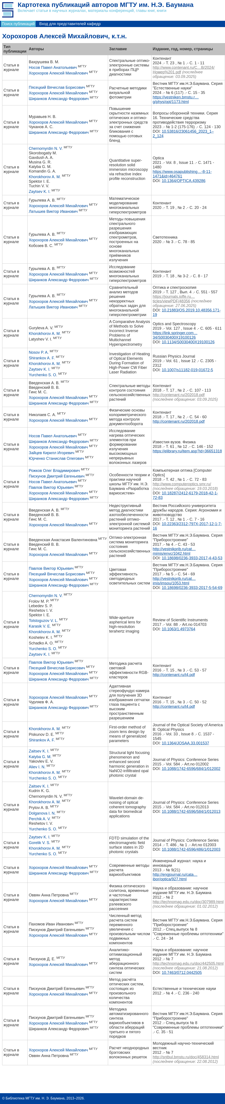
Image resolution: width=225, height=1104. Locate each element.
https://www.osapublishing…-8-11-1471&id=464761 (182, 173)
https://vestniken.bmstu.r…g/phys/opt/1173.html (176, 99)
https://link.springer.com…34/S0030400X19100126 (175, 335)
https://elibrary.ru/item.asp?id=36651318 (187, 451)
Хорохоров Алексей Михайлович (58, 73)
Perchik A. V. (40, 819)
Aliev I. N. (37, 767)
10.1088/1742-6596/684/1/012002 (191, 769)
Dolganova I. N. (42, 813)
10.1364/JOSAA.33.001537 (185, 743)
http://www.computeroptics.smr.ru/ (182, 484)
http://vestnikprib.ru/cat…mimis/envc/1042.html (174, 551)
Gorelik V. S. (39, 843)
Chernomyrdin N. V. (45, 148)
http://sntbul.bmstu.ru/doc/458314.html (186, 1057)
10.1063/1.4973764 (178, 629)
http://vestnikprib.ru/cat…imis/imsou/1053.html (174, 580)
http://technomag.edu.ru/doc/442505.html (188, 963)
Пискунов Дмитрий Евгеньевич (57, 476)
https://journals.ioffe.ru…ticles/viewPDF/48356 (174, 298)
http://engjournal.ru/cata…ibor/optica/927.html (175, 876)
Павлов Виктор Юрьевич (51, 487)
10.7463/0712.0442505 (182, 972)
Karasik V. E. (40, 626)
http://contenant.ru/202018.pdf (178, 395)
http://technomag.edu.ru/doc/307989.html (188, 902)
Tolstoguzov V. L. (43, 620)
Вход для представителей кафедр (70, 24)
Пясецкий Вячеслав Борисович (57, 87)
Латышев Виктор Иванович (53, 211)
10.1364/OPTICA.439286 (183, 181)
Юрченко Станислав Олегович (56, 458)
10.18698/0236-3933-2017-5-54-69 (192, 588)
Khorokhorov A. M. (45, 177)
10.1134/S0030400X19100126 (188, 342)
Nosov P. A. (39, 352)
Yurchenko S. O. (43, 375)
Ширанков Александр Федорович (59, 99)
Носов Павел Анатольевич (53, 67)
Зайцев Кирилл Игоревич (51, 453)
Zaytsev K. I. (39, 191)
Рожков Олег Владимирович (54, 470)
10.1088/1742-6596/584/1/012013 (191, 811)
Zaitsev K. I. (39, 751)
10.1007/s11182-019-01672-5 (187, 370)
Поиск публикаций (18, 24)
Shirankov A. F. (42, 358)
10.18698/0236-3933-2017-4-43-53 (192, 558)
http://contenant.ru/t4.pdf (174, 675)
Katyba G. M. (40, 757)
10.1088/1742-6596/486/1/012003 (191, 849)
